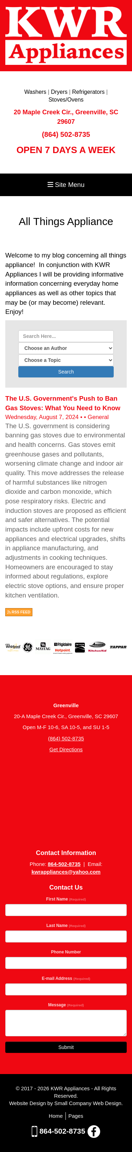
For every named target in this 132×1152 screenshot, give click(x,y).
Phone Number (66, 952)
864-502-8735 (64, 864)
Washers (35, 92)
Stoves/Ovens (66, 100)
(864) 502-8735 (66, 134)
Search (66, 372)
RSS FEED (18, 612)
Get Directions (66, 749)
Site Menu (66, 184)
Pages (75, 1116)
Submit (66, 1047)
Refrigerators (88, 92)
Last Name (66, 925)
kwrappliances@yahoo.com (65, 872)
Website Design (28, 1103)
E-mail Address (66, 978)
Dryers (59, 92)
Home (56, 1116)
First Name (66, 899)
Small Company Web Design (87, 1103)
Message (66, 1004)
